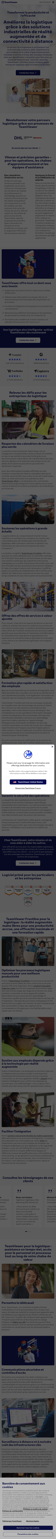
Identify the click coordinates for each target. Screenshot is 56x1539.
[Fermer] (52, 747)
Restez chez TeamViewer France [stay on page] (28, 788)
